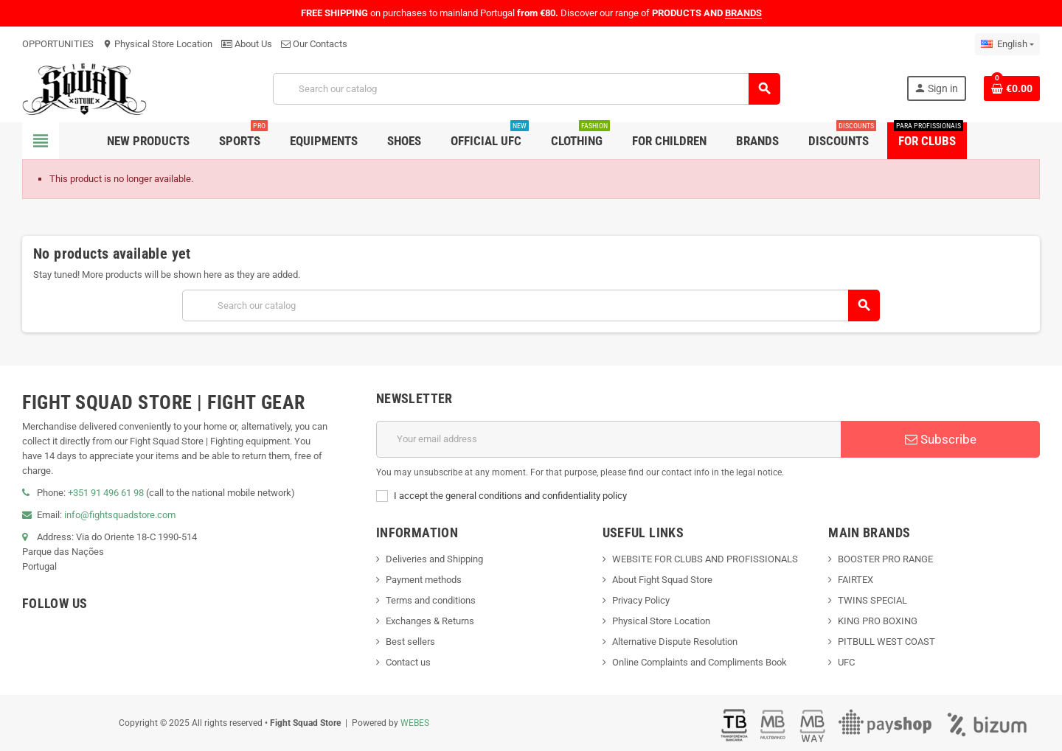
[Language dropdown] (1007, 44)
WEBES (414, 723)
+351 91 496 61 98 (106, 492)
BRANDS (743, 12)
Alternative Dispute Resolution (675, 641)
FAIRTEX (855, 579)
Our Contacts (314, 43)
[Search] (526, 89)
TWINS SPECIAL (872, 600)
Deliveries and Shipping (434, 559)
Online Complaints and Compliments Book (699, 662)
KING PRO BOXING (877, 620)
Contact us (408, 662)
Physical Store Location (157, 43)
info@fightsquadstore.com (120, 514)
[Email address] (608, 439)
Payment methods (424, 579)
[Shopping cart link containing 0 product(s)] (1012, 88)
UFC (846, 662)
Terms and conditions (431, 600)
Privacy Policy (641, 600)
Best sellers (410, 641)
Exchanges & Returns (430, 620)
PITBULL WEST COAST (886, 641)
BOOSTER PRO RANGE (885, 559)
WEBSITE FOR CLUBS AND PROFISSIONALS (705, 559)
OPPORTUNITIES (58, 43)
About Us (246, 43)
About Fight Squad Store (662, 579)
